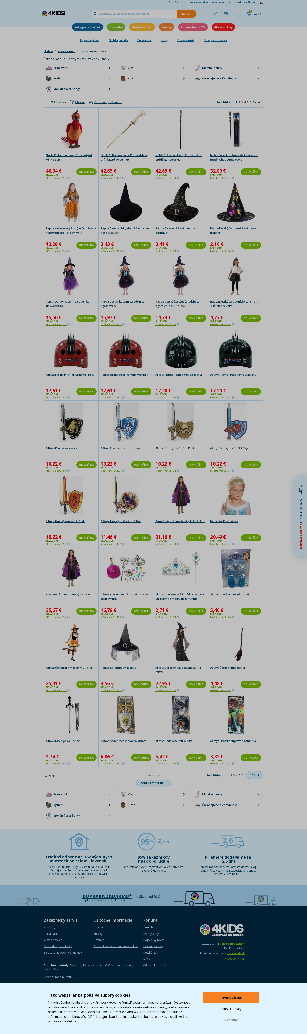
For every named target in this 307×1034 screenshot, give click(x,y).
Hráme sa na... (142, 27)
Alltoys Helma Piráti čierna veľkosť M (178, 375)
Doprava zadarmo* (107, 896)
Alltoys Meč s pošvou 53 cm (63, 741)
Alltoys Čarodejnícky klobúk (118, 667)
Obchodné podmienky (58, 946)
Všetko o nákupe (245, 2)
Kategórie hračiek (87, 27)
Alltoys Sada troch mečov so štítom (123, 741)
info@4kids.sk (236, 953)
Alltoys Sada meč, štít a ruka (173, 741)
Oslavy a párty (185, 40)
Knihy (164, 40)
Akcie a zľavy (223, 27)
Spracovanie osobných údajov (63, 952)
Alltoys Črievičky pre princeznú (229, 594)
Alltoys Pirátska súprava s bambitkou (234, 741)
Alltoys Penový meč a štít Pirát (174, 448)
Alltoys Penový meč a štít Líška (120, 448)
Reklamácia (51, 934)
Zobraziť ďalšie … (153, 783)
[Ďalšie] (257, 102)
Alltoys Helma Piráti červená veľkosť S (124, 375)
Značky (166, 27)
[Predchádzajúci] (224, 102)
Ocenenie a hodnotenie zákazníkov (115, 946)
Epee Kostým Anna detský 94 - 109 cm (70, 594)
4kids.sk (48, 51)
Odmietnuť (231, 1019)
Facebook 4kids (235, 958)
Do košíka (86, 172)
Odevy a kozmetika (215, 40)
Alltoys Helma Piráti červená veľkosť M (70, 375)
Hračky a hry (151, 934)
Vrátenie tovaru (53, 940)
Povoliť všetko (231, 998)
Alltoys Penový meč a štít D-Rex (121, 521)
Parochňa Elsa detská (224, 521)
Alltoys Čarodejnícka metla (227, 667)
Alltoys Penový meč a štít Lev (64, 448)
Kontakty (49, 927)
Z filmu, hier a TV (193, 27)
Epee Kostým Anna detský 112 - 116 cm (180, 521)
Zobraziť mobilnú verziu (59, 977)
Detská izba (144, 40)
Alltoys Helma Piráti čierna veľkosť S (233, 375)
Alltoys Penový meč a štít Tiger (230, 448)
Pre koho (116, 27)
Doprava (98, 927)
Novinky (98, 940)
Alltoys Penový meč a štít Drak (65, 521)
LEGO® (148, 927)
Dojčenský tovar (89, 40)
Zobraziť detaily (231, 1009)
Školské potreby (118, 40)
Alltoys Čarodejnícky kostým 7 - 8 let (69, 667)
